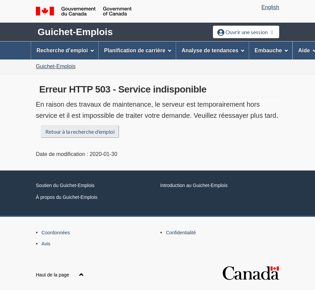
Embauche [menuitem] (271, 50)
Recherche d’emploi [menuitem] (65, 50)
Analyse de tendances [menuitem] (213, 50)
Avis (46, 243)
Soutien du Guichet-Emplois (65, 185)
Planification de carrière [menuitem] (138, 50)
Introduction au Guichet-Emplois (193, 185)
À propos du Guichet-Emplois (66, 197)
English (270, 7)
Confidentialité (181, 232)
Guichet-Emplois (75, 32)
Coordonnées (56, 232)
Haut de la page (60, 275)
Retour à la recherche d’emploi (80, 131)
